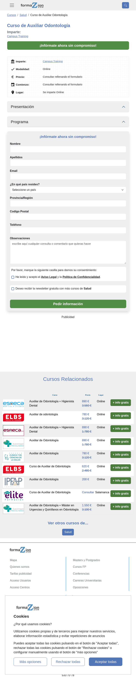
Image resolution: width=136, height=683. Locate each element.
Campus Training (17, 36)
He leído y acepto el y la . (58, 276)
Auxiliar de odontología (43, 414)
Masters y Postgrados (86, 560)
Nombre (15, 143)
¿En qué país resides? (25, 184)
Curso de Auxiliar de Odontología (50, 466)
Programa (19, 121)
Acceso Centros (20, 587)
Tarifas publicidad (21, 573)
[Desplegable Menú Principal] (12, 5)
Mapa (13, 560)
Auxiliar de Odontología (43, 440)
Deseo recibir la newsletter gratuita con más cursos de (53, 288)
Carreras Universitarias (87, 580)
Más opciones (30, 662)
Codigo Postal (19, 211)
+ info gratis (121, 402)
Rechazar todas (68, 662)
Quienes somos (19, 566)
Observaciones (20, 238)
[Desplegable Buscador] (125, 5)
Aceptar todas (105, 662)
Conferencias (81, 573)
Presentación (22, 106)
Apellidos (16, 157)
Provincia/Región (21, 197)
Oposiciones (80, 587)
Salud (68, 532)
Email (14, 170)
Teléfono (15, 224)
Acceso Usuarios (20, 580)
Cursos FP (79, 566)
